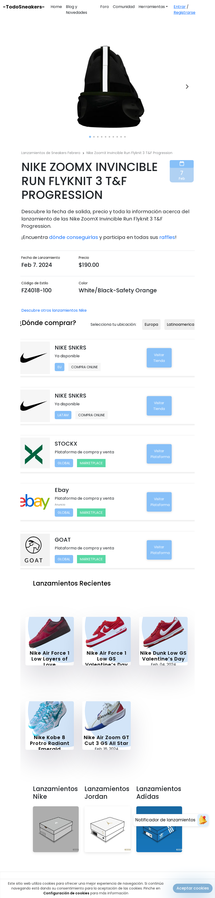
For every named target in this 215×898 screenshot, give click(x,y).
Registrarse (184, 12)
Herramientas (151, 6)
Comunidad (124, 6)
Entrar (180, 6)
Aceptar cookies (193, 888)
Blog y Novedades (76, 9)
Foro (104, 6)
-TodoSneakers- (24, 6)
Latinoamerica (180, 324)
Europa (151, 324)
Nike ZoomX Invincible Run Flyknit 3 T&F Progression (129, 152)
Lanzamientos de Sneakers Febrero (50, 152)
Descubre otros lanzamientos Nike (54, 310)
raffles (167, 237)
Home (56, 6)
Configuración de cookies (66, 893)
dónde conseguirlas (73, 237)
